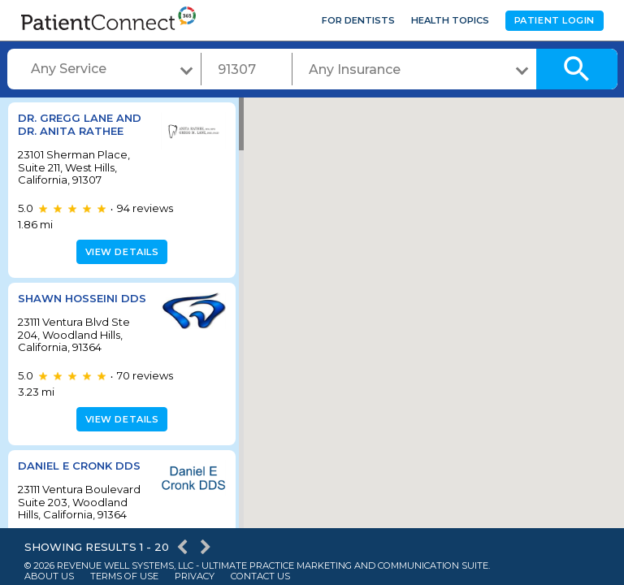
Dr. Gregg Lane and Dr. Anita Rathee (79, 124)
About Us (49, 576)
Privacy (194, 576)
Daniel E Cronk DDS (79, 465)
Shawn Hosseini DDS (82, 298)
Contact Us (260, 576)
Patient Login (554, 20)
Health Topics (450, 20)
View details (120, 252)
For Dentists (358, 20)
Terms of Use (124, 576)
